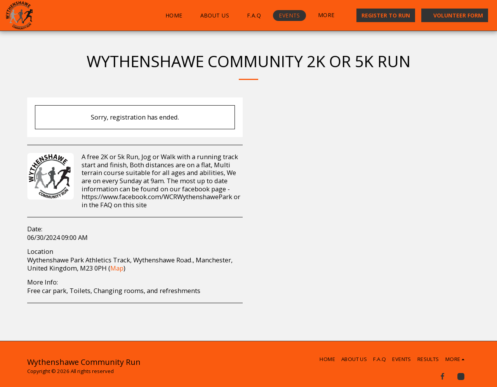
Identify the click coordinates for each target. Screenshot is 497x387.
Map (116, 268)
